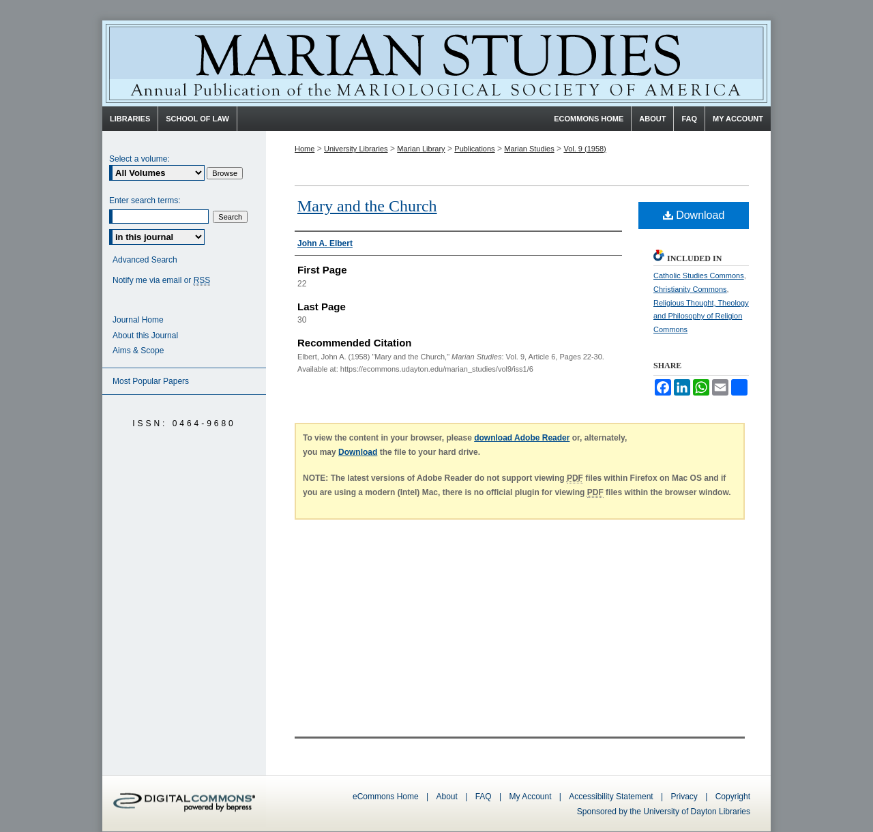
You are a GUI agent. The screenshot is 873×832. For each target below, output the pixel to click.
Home (304, 149)
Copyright (732, 796)
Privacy (685, 796)
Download (694, 215)
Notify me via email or (161, 281)
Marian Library (421, 149)
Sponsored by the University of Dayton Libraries (663, 811)
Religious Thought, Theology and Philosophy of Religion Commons (701, 316)
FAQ (483, 796)
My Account (530, 796)
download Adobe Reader (521, 438)
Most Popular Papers (151, 381)
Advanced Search (145, 260)
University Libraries (356, 149)
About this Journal (145, 335)
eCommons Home (386, 796)
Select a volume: (139, 159)
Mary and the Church (367, 206)
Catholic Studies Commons (698, 275)
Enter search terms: (145, 200)
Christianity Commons (690, 289)
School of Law (197, 119)
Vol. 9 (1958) (584, 149)
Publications (474, 149)
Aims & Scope (138, 350)
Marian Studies (436, 63)
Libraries (130, 119)
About (447, 796)
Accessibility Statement (611, 796)
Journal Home (138, 320)
